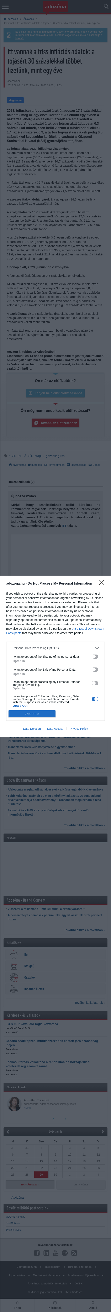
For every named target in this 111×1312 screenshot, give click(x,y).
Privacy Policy (79, 728)
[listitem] (55, 648)
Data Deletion (32, 728)
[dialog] (55, 656)
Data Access (55, 728)
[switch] (95, 657)
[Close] (103, 584)
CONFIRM (32, 713)
